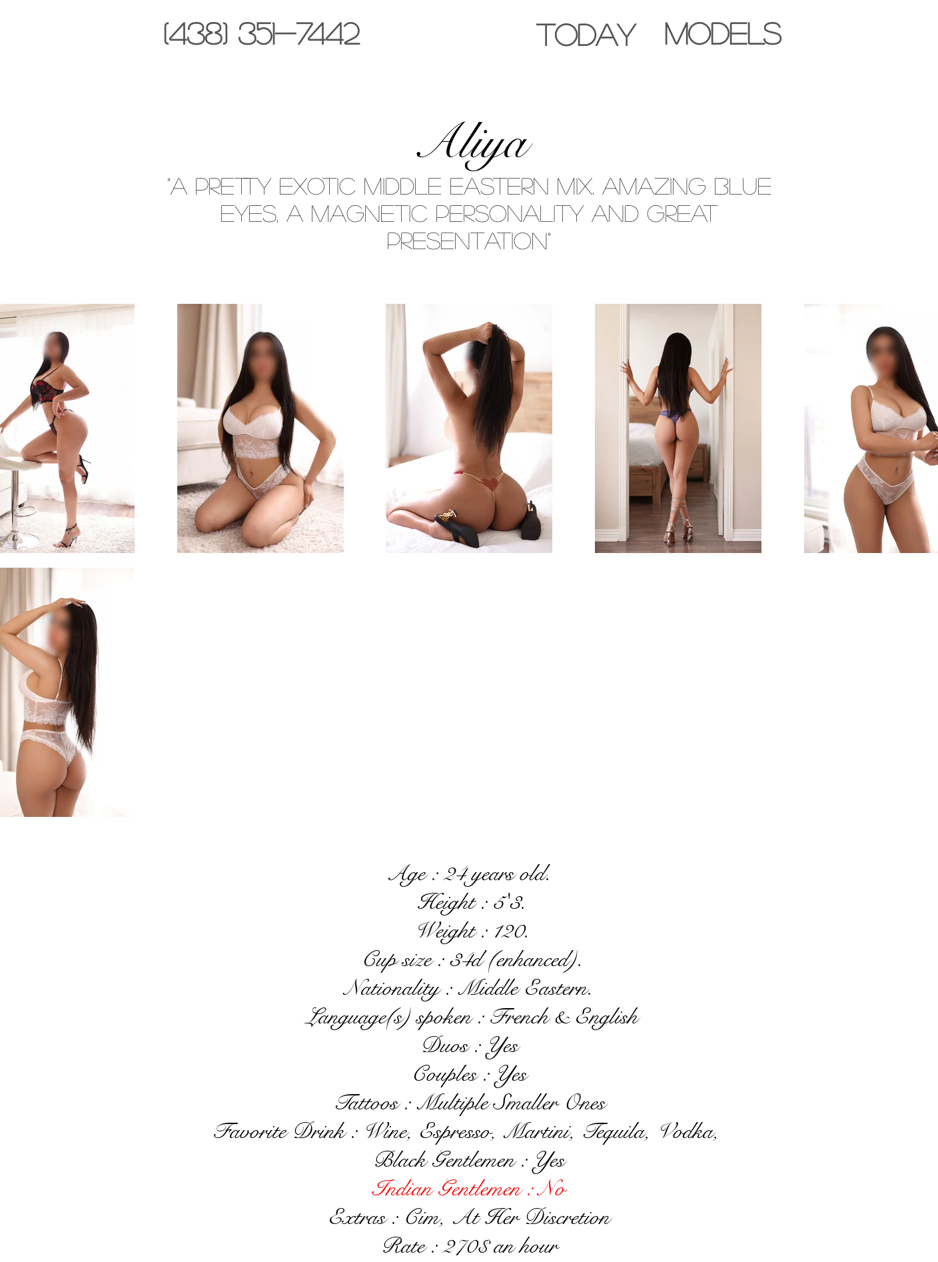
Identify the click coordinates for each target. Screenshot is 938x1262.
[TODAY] (585, 34)
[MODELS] (722, 33)
